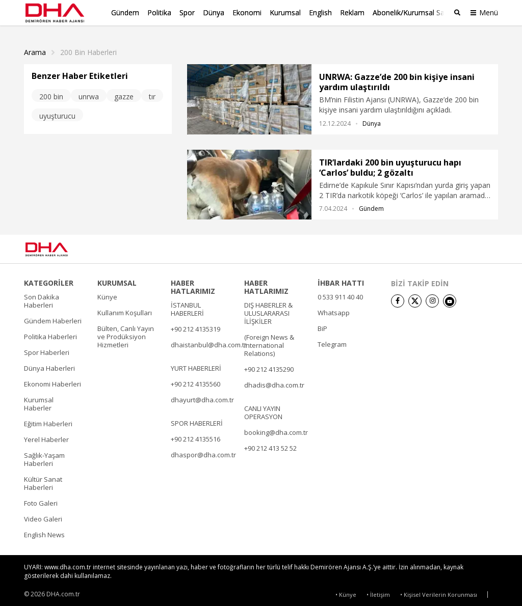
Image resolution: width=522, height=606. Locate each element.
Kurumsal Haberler (39, 401)
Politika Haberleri (50, 334)
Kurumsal (285, 12)
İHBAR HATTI (341, 281)
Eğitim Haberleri (48, 421)
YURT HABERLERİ (196, 366)
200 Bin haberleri (88, 49)
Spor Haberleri (46, 350)
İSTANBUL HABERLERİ (187, 306)
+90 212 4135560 (195, 381)
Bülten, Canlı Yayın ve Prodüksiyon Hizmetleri (125, 334)
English (320, 12)
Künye (107, 294)
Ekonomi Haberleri (52, 381)
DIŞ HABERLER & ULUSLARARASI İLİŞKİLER (268, 310)
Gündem (125, 12)
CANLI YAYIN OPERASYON (263, 410)
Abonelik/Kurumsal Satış (412, 12)
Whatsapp (334, 310)
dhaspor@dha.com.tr (203, 452)
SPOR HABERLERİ (197, 421)
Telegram (332, 342)
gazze (124, 93)
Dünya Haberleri (49, 366)
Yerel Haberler (46, 437)
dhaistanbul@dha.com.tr (209, 342)
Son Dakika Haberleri (41, 298)
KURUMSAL (117, 281)
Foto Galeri (41, 501)
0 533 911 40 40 (340, 294)
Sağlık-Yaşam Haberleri (44, 457)
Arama (35, 49)
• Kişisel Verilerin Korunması (438, 591)
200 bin (51, 93)
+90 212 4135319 (195, 326)
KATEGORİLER (48, 281)
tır (152, 93)
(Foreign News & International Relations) (269, 342)
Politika (159, 12)
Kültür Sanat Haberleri (43, 481)
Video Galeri (43, 516)
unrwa (89, 93)
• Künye (345, 591)
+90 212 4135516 (195, 436)
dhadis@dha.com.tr (274, 382)
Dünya (213, 12)
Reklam (352, 12)
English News (44, 532)
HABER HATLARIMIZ (193, 285)
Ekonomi (247, 12)
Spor (187, 12)
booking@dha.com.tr (276, 430)
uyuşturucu (57, 113)
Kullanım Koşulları (124, 310)
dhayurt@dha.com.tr (202, 397)
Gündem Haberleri (53, 318)
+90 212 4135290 (269, 367)
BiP (322, 326)
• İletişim (378, 591)
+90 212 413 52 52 (270, 446)
